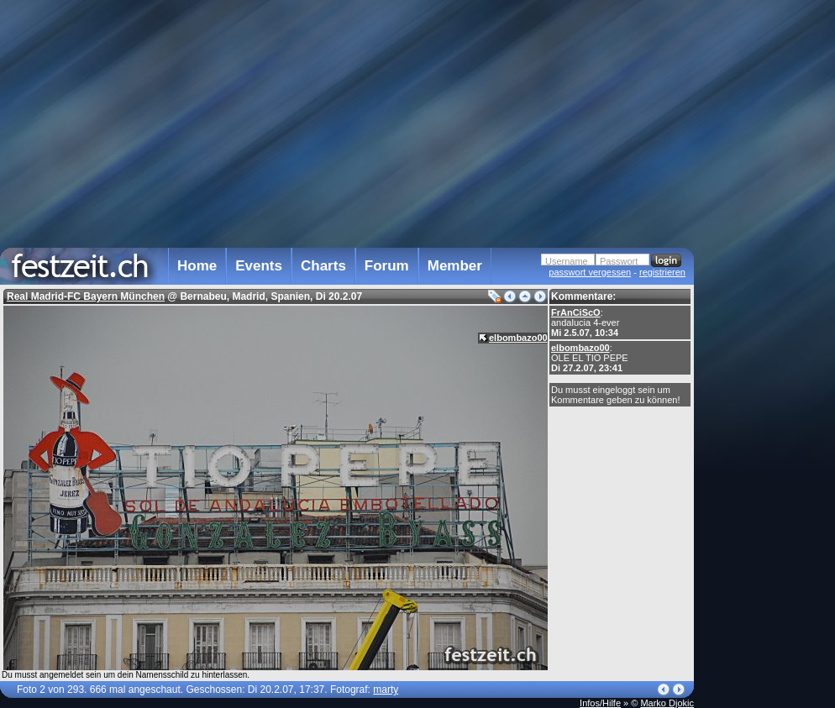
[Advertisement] (768, 338)
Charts (323, 266)
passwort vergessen (590, 272)
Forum (387, 266)
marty (385, 689)
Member (455, 266)
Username (566, 261)
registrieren (662, 272)
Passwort (619, 261)
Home (197, 266)
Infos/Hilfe (600, 703)
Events (258, 266)
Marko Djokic (667, 703)
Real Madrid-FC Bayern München (86, 296)
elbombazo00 (580, 348)
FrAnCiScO (576, 312)
